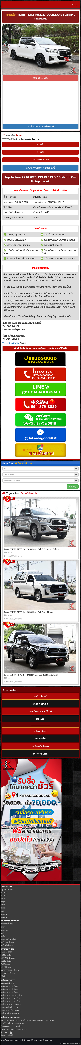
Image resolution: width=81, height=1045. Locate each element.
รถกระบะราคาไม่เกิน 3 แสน (10, 1010)
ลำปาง (3, 899)
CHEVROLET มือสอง (8, 973)
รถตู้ (2, 933)
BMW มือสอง (5, 964)
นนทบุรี (3, 911)
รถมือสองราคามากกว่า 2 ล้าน (11, 1004)
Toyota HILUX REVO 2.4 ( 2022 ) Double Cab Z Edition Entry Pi (31, 675)
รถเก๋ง (3, 927)
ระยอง (3, 908)
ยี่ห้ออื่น (3, 976)
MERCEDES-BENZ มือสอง (10, 970)
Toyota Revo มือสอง (10, 343)
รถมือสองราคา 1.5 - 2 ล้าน (10, 1001)
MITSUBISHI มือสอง (8, 958)
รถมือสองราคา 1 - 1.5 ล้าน (10, 998)
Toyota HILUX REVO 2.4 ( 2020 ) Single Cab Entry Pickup (28, 612)
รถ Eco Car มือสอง (7, 942)
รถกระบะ (4, 930)
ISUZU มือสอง (6, 967)
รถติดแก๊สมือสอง (7, 945)
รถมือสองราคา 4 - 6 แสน (9, 989)
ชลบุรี (3, 905)
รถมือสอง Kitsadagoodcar (10, 1017)
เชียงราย (4, 895)
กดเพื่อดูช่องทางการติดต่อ (40, 126)
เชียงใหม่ (4, 892)
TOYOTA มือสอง (6, 952)
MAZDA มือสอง (6, 961)
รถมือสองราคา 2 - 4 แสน (9, 986)
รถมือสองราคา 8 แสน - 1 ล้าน (11, 995)
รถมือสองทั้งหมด (7, 924)
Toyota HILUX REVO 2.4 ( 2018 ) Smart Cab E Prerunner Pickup (31, 549)
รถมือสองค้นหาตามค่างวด (10, 1013)
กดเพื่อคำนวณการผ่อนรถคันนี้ (40, 168)
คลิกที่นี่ (10, 1035)
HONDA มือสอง (6, 955)
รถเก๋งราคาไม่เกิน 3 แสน (9, 1007)
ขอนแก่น (4, 917)
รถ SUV (3, 936)
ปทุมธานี (4, 914)
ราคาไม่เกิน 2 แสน (7, 983)
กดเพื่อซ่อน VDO (40, 78)
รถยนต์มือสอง (32, 1040)
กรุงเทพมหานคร (7, 889)
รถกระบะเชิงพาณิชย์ (8, 939)
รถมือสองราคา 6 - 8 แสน (9, 992)
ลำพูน (3, 902)
